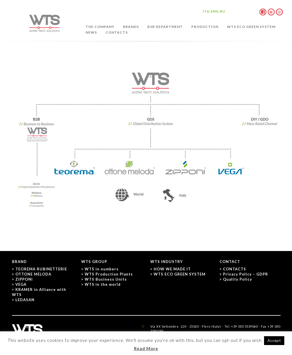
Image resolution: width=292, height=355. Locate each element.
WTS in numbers (102, 269)
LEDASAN (25, 299)
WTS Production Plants (109, 274)
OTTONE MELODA (33, 274)
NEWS (91, 32)
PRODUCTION (204, 27)
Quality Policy (237, 279)
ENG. (215, 11)
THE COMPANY (100, 27)
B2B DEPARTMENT (165, 27)
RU (222, 11)
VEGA (21, 284)
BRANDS (131, 27)
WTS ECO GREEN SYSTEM (251, 27)
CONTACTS (117, 32)
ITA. (207, 11)
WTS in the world (103, 284)
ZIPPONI (24, 279)
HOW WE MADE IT (172, 269)
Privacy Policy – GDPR (245, 274)
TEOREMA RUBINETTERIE (41, 269)
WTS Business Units (106, 279)
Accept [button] (274, 340)
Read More (146, 348)
